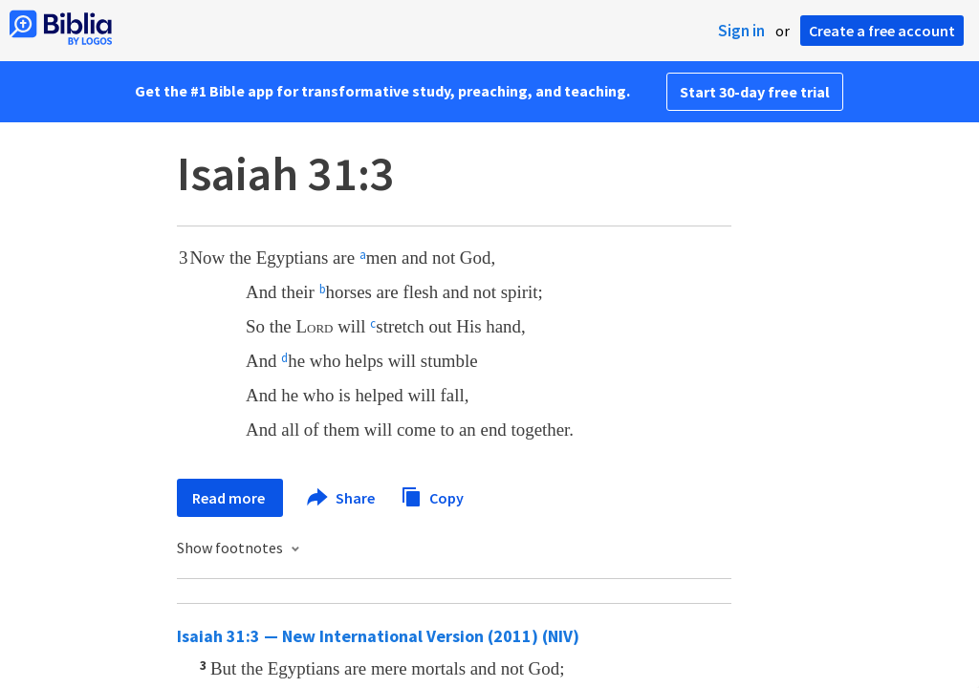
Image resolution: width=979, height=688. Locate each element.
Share (342, 497)
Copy (432, 495)
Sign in (741, 30)
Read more (230, 497)
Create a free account (882, 30)
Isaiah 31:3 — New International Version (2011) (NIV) (378, 636)
